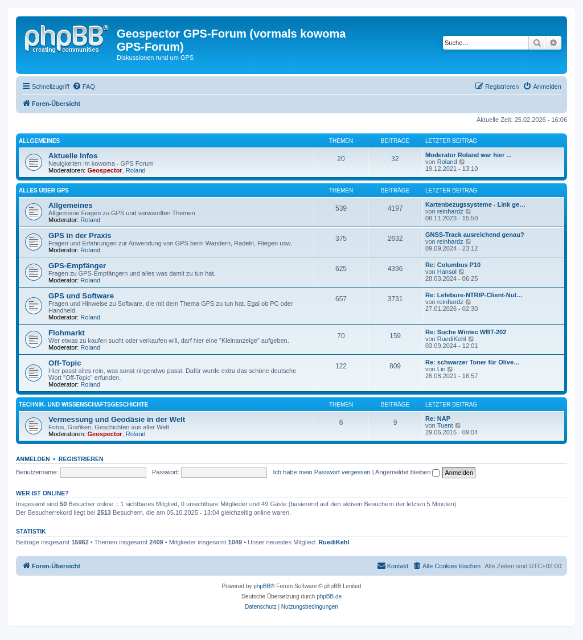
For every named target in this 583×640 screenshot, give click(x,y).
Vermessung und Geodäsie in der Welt (116, 419)
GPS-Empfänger (77, 265)
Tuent (445, 425)
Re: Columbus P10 (453, 264)
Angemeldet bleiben (407, 472)
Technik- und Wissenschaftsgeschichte (83, 404)
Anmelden (33, 459)
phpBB (261, 586)
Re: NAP (437, 418)
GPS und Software (81, 296)
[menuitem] (83, 86)
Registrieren (81, 459)
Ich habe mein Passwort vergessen (322, 472)
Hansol (447, 271)
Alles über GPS (44, 190)
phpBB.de (329, 596)
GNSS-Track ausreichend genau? (474, 234)
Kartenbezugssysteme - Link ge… (475, 204)
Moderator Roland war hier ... (468, 154)
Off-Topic (64, 363)
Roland (136, 170)
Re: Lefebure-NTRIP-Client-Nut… (474, 295)
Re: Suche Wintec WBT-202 (465, 332)
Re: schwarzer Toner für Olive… (472, 362)
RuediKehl (451, 338)
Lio (441, 369)
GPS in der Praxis (80, 235)
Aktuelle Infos (72, 155)
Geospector (105, 170)
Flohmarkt (66, 333)
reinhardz (450, 211)
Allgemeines (39, 141)
